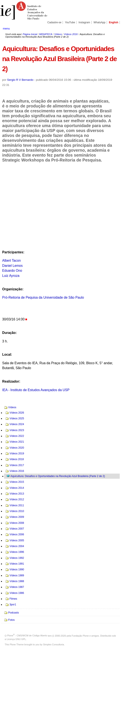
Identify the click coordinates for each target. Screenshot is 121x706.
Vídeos (58, 34)
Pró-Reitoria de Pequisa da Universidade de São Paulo (43, 297)
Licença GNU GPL (16, 639)
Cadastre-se (54, 22)
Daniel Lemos (12, 265)
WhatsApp (99, 22)
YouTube (70, 22)
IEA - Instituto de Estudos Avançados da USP (35, 390)
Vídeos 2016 (71, 34)
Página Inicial (30, 34)
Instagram (84, 22)
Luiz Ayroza (10, 275)
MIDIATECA (45, 34)
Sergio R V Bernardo (20, 79)
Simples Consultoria (53, 644)
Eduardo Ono (12, 270)
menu (6, 28)
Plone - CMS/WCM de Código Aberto (27, 635)
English (113, 22)
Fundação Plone (80, 635)
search (112, 28)
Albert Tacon (11, 260)
